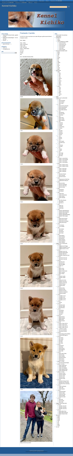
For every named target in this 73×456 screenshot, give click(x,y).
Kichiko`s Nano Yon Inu (63, 327)
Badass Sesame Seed (63, 413)
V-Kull (58, 209)
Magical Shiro (61, 319)
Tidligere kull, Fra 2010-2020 (56, 0)
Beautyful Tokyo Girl (62, 253)
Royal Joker (61, 350)
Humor (4, 47)
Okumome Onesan (62, 174)
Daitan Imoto (61, 117)
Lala (58, 421)
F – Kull (58, 129)
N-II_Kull (59, 322)
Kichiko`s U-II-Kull (60, 364)
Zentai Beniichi (61, 238)
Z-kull (58, 234)
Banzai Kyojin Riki (62, 108)
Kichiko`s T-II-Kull (60, 361)
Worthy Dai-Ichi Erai (62, 222)
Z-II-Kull (58, 398)
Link (59, 95)
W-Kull (58, 217)
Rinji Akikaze (61, 191)
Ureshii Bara (61, 208)
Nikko (60, 82)
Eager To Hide (61, 269)
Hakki (60, 88)
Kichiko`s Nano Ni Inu (63, 324)
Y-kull (58, 227)
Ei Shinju (60, 125)
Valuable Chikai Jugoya (63, 215)
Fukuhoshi (61, 133)
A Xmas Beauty (62, 46)
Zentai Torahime (62, 236)
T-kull (58, 198)
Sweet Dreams (61, 360)
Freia (60, 77)
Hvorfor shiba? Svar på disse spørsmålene (10, 0)
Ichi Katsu (61, 146)
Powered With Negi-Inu (63, 335)
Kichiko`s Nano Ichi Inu (63, 323)
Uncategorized (5, 49)
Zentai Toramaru (62, 239)
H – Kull (58, 139)
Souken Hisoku (62, 196)
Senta (58, 420)
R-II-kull (58, 344)
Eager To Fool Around (63, 271)
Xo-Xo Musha (61, 225)
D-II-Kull (58, 260)
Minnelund (30, 2)
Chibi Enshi (61, 115)
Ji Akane (60, 149)
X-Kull (58, 223)
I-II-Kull (58, 294)
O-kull (58, 172)
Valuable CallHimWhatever (64, 210)
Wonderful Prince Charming (64, 383)
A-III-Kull (59, 404)
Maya (58, 69)
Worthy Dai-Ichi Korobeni (63, 221)
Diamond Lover (62, 261)
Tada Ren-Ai (61, 202)
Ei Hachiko (61, 122)
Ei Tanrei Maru (61, 126)
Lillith (58, 54)
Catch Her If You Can (63, 259)
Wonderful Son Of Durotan (64, 382)
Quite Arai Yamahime (63, 184)
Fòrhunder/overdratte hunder (31, 0)
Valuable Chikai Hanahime (64, 212)
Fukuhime (61, 132)
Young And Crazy (62, 394)
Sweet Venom (61, 358)
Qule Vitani (61, 343)
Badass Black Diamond (63, 412)
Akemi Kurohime (62, 100)
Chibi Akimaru (61, 112)
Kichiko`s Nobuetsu (62, 170)
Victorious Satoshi (62, 374)
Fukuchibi (60, 130)
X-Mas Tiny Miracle (62, 386)
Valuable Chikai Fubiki (63, 213)
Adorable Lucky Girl (62, 405)
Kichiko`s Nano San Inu (63, 326)
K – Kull (58, 151)
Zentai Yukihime (62, 242)
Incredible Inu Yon (62, 299)
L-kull (58, 156)
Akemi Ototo (61, 103)
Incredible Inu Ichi (62, 295)
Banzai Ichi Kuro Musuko (63, 105)
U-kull (58, 204)
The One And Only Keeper (64, 362)
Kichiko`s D (61, 265)
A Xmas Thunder (62, 49)
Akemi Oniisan (61, 101)
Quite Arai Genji (62, 187)
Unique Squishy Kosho (63, 369)
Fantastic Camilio (62, 277)
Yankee (58, 62)
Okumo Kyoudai (62, 175)
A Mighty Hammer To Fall (63, 248)
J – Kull (58, 147)
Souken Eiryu (61, 193)
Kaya (60, 73)
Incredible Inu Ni (62, 297)
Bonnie (60, 80)
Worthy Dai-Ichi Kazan (63, 218)
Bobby (58, 417)
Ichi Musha (61, 145)
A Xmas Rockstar (62, 45)
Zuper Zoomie (61, 400)
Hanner (58, 86)
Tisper (58, 71)
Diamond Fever (62, 263)
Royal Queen (61, 345)
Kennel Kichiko (9, 6)
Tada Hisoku (61, 201)
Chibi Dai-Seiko (62, 113)
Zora (59, 79)
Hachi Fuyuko (61, 141)
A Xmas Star (61, 48)
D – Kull (58, 116)
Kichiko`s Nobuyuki (62, 171)
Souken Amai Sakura (63, 194)
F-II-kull (58, 274)
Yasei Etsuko (61, 231)
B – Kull (58, 104)
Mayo (58, 424)
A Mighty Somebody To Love (64, 247)
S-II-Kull (58, 352)
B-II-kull (58, 250)
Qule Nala (61, 341)
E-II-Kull (58, 267)
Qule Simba (61, 337)
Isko (58, 63)
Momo (58, 65)
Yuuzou (60, 94)
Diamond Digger (62, 264)
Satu (58, 61)
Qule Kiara (61, 340)
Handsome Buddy (62, 293)
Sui (58, 60)
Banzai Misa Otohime (63, 109)
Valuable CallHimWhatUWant (64, 214)
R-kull (58, 188)
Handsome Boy (62, 288)
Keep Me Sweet (62, 305)
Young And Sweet (62, 391)
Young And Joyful (62, 396)
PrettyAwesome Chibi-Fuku (64, 179)
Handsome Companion (63, 291)
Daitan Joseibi (61, 118)
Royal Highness (62, 349)
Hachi (58, 53)
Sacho (58, 416)
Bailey (58, 52)
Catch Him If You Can (63, 257)
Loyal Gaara (61, 311)
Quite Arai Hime (62, 183)
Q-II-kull (58, 336)
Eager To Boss (61, 273)
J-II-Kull (58, 301)
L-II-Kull (58, 309)
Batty (60, 92)
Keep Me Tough (62, 306)
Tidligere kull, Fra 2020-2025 (7, 2)
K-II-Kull (58, 303)
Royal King (61, 347)
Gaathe (58, 40)
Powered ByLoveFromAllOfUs (64, 333)
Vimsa (58, 425)
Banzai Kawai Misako (63, 107)
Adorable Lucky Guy (63, 408)
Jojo (58, 66)
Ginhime (60, 137)
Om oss (36, 2)
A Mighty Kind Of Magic (63, 246)
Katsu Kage (61, 153)
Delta (60, 83)
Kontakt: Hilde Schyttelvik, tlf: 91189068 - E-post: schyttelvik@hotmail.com (36, 451)
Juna (60, 74)
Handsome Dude (62, 289)
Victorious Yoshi (62, 375)
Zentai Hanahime (62, 240)
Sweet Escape (61, 354)
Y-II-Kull (58, 390)
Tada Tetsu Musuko (62, 200)
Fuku (60, 90)
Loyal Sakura (61, 310)
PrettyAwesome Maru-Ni (63, 180)
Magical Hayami (62, 318)
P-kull (58, 177)
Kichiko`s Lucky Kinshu (63, 158)
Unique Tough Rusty (63, 365)
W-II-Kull (59, 379)
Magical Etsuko (62, 316)
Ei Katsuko (61, 124)
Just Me (60, 302)
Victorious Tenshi (62, 373)
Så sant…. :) (5, 40)
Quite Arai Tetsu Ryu (63, 185)
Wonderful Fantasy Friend (64, 381)
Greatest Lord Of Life (63, 282)
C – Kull (58, 111)
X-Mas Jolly (61, 387)
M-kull (58, 163)
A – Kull (58, 99)
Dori (58, 56)
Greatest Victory (62, 285)
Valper (47, 0)
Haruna (60, 78)
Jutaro (60, 91)
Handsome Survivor (62, 290)
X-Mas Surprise (62, 388)
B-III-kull (59, 409)
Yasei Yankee (61, 229)
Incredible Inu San (62, 298)
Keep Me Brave (62, 307)
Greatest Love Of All (62, 281)
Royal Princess (61, 348)
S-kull (58, 192)
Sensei (58, 57)
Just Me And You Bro (63, 331)
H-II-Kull (58, 286)
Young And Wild (62, 395)
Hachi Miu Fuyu (62, 142)
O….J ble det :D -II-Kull (61, 328)
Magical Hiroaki (62, 320)
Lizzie (58, 39)
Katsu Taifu (61, 154)
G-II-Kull (59, 278)
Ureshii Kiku (61, 206)
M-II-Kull (59, 315)
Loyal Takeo (61, 312)
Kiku (58, 423)
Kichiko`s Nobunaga (62, 168)
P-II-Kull (58, 332)
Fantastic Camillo (62, 276)
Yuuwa (58, 67)
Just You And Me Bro (63, 329)
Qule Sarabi (61, 339)
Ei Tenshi (60, 128)
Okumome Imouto (62, 176)
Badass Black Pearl (62, 411)
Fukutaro (60, 134)
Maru (58, 58)
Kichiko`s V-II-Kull (60, 371)
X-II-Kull (58, 385)
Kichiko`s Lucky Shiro (63, 160)
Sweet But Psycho (62, 357)
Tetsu (60, 87)
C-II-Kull (58, 256)
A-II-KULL (59, 244)
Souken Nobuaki (62, 197)
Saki (59, 75)
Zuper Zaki (61, 399)
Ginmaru (60, 138)
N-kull (58, 167)
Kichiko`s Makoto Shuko (63, 164)
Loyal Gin (60, 314)
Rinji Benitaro (61, 189)
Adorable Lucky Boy (62, 407)
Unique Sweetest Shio (63, 370)
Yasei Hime (61, 230)
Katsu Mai (61, 155)
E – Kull (58, 121)
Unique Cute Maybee (63, 367)
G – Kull (58, 136)
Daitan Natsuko (62, 120)
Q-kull (58, 181)
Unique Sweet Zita (62, 366)
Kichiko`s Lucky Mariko (63, 162)
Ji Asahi (60, 150)
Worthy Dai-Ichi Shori (63, 219)
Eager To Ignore (62, 272)
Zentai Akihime (61, 235)
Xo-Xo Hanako (61, 226)
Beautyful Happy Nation (63, 252)
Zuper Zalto (61, 402)
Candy (58, 419)
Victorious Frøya (62, 378)
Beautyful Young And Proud (64, 255)
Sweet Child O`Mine (62, 353)
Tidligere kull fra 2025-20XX (21, 2)
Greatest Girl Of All (62, 280)
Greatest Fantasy (62, 284)
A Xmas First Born (62, 42)
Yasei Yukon (61, 232)
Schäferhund (22, 0)
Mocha (60, 84)
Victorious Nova (62, 377)
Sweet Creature (62, 356)
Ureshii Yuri (61, 205)
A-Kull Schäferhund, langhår (62, 41)
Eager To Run (61, 268)
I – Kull (58, 143)
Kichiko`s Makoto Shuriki (63, 166)
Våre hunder (41, 0)
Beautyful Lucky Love (63, 251)
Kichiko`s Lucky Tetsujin (63, 159)
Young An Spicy (62, 392)
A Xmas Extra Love (62, 44)
